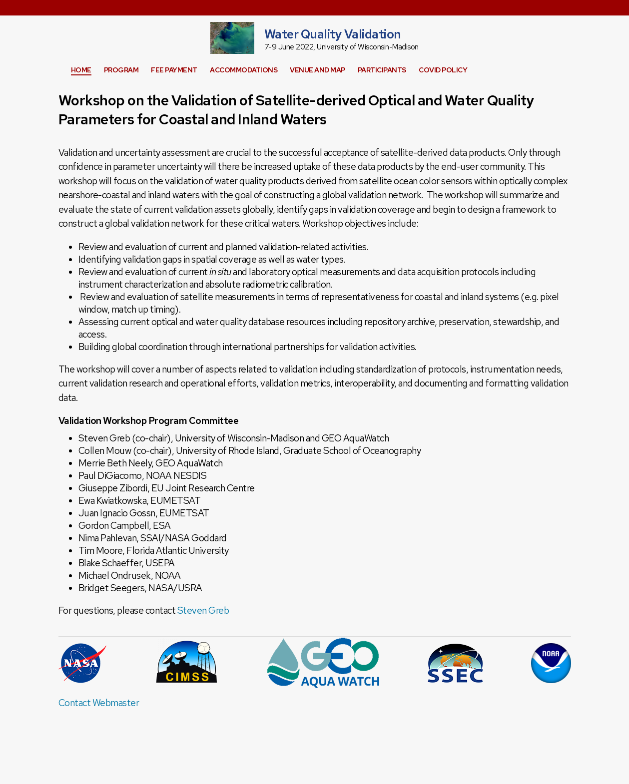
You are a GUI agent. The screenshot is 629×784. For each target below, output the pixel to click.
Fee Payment (174, 69)
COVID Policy (443, 69)
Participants (382, 69)
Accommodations (243, 69)
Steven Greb (203, 610)
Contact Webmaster (98, 703)
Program (121, 69)
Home (81, 69)
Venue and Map (317, 69)
